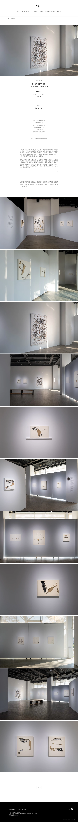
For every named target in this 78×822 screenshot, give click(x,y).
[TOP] (39, 787)
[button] (25, 11)
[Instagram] (69, 809)
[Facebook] (72, 809)
